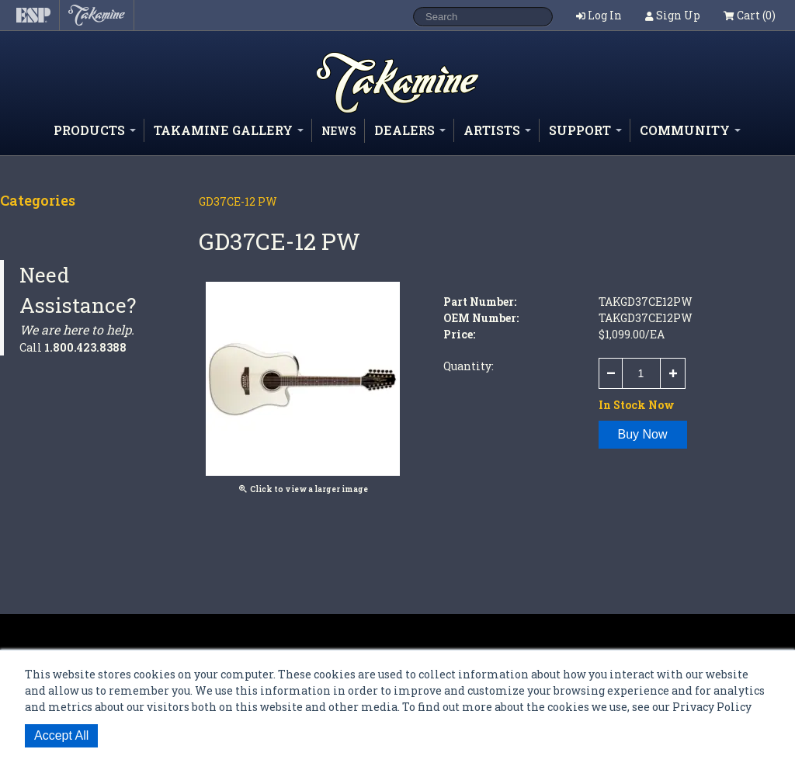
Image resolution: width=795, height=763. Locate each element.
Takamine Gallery (229, 130)
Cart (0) (750, 15)
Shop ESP (369, 112)
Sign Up (678, 15)
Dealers (410, 130)
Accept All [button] (61, 735)
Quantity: (468, 366)
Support (585, 130)
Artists (497, 130)
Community (690, 130)
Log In (605, 15)
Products (95, 130)
